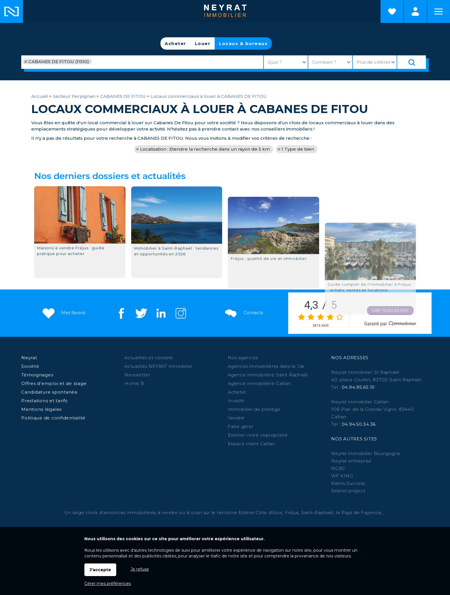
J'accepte (100, 569)
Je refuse (140, 569)
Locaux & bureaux (243, 43)
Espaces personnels (415, 11)
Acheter (175, 43)
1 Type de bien (298, 149)
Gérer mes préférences (107, 583)
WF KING (342, 476)
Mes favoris (63, 312)
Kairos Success (348, 483)
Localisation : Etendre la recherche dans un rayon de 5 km (205, 149)
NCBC (338, 468)
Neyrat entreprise (351, 461)
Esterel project (348, 490)
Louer (203, 43)
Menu (438, 11)
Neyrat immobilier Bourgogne (365, 453)
